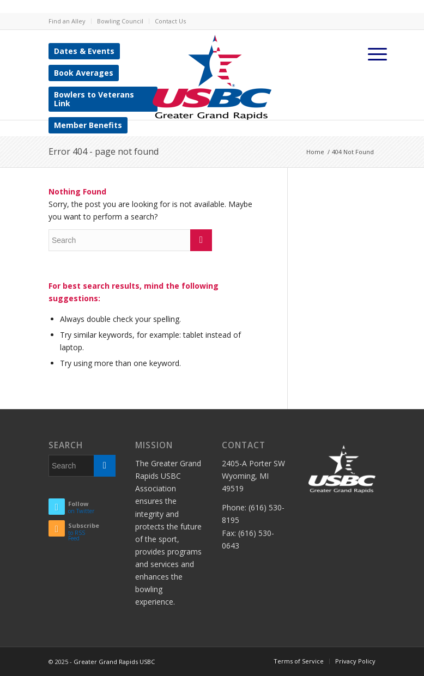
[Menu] (377, 54)
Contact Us (170, 21)
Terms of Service (299, 661)
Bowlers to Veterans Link (94, 98)
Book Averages (83, 73)
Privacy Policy (355, 661)
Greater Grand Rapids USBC (114, 661)
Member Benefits (88, 125)
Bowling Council (120, 21)
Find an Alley (67, 21)
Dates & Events (84, 51)
